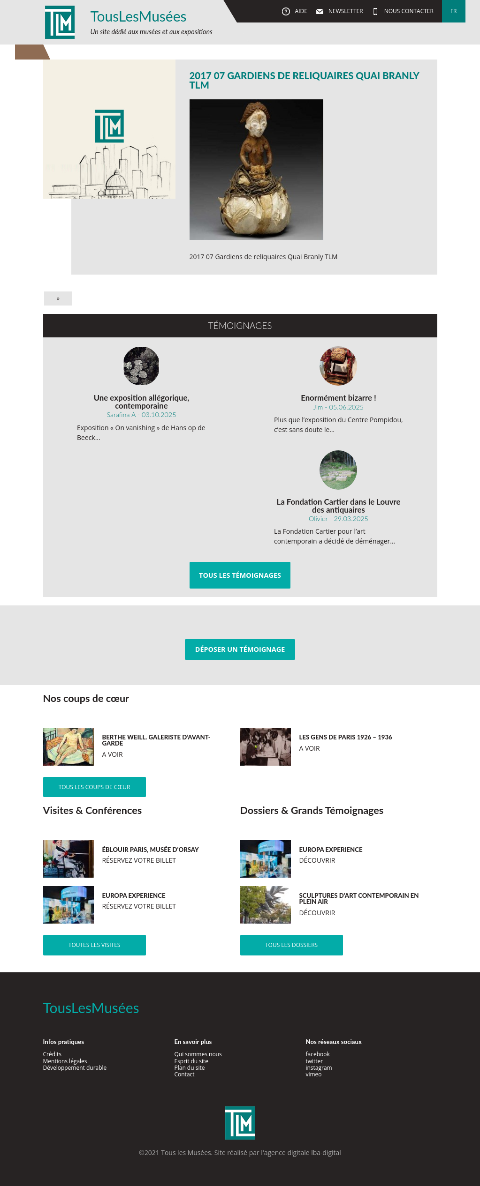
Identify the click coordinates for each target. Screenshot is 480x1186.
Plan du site (189, 1068)
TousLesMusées (139, 15)
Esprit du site (191, 1061)
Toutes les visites (95, 945)
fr (453, 11)
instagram (318, 1068)
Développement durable (75, 1068)
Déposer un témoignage (240, 649)
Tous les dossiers (291, 945)
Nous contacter (408, 11)
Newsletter (345, 11)
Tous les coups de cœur (94, 787)
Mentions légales (65, 1061)
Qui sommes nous (197, 1054)
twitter (314, 1061)
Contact (184, 1074)
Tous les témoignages (240, 575)
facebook (317, 1054)
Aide (300, 11)
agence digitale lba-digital (302, 1152)
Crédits (52, 1054)
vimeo (313, 1074)
